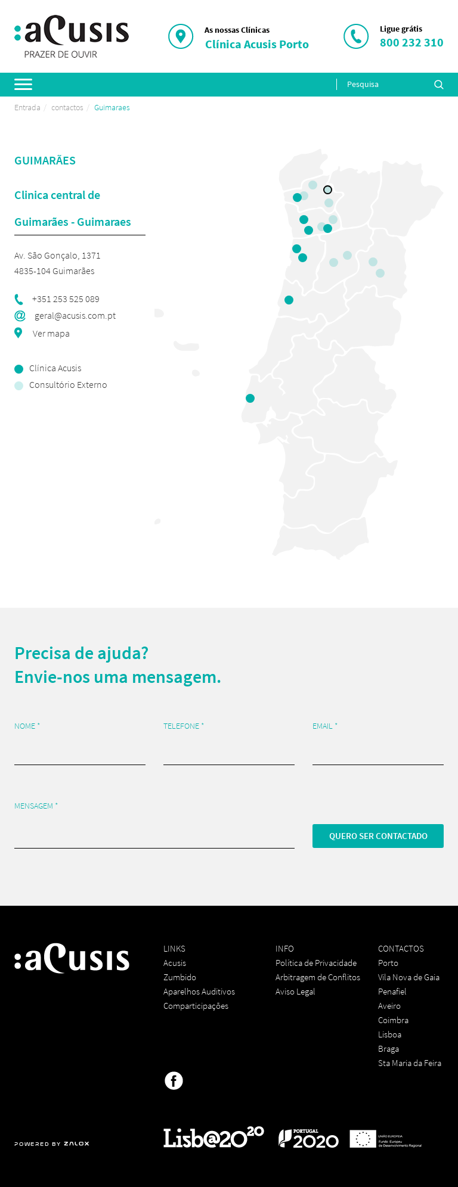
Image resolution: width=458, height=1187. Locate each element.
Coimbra (393, 1020)
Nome (27, 726)
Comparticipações (195, 1005)
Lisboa (389, 1034)
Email (325, 726)
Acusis (174, 962)
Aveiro (389, 1005)
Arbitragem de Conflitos (318, 977)
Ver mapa (50, 333)
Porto (388, 962)
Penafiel (392, 991)
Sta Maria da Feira (409, 1062)
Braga (388, 1048)
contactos (67, 107)
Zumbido (179, 977)
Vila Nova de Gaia (409, 977)
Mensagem (36, 806)
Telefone (184, 726)
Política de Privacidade (316, 962)
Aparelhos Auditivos (199, 991)
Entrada (27, 107)
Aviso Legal (295, 991)
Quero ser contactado (378, 835)
